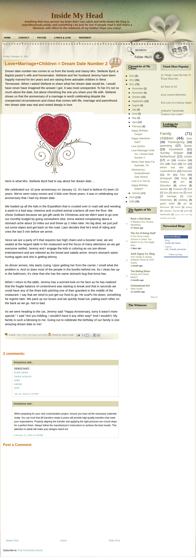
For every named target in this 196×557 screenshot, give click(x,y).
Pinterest (85, 37)
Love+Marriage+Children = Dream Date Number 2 (56, 63)
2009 (132, 201)
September (138, 101)
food (189, 192)
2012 (132, 80)
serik (16, 387)
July (134, 109)
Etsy (182, 174)
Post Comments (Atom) (30, 550)
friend (177, 207)
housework (176, 149)
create (188, 156)
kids (162, 163)
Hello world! (137, 289)
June (134, 113)
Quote (188, 145)
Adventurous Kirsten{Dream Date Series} (140, 173)
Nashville (187, 171)
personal (181, 249)
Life (167, 249)
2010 (132, 197)
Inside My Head (77, 15)
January (136, 193)
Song (184, 178)
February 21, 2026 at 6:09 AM (28, 435)
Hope (174, 163)
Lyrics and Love (182, 214)
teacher (164, 189)
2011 (132, 84)
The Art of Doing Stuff (143, 233)
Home (7, 37)
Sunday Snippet (171, 152)
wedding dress (166, 218)
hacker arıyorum (23, 376)
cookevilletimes (168, 171)
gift (185, 203)
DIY (183, 182)
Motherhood (167, 156)
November (137, 92)
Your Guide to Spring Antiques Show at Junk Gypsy (142, 260)
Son (166, 192)
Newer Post (12, 540)
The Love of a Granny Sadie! (176, 102)
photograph (166, 178)
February (137, 126)
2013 (132, 76)
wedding (182, 200)
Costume (178, 189)
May (134, 118)
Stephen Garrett (171, 211)
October (136, 97)
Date (19, 334)
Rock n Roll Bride (141, 218)
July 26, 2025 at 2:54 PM (26, 394)
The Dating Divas (140, 271)
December (137, 88)
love (25, 334)
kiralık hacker (21, 372)
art (168, 160)
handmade (165, 214)
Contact (24, 37)
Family (165, 133)
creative (182, 160)
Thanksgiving (176, 142)
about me (178, 192)
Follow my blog (175, 254)
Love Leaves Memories (173, 94)
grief (186, 211)
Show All (153, 297)
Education (165, 185)
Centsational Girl (140, 285)
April (134, 122)
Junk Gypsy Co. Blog (143, 253)
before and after (172, 167)
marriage (32, 334)
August (135, 105)
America (164, 182)
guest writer (167, 203)
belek (17, 380)
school (182, 185)
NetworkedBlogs (173, 236)
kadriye (18, 384)
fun (185, 163)
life (168, 174)
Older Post (114, 540)
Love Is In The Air (140, 181)
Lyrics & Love (62, 37)
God (189, 189)
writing (189, 207)
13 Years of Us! (169, 86)
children (166, 138)
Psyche (41, 37)
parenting (42, 334)
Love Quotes (138, 146)
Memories (164, 207)
